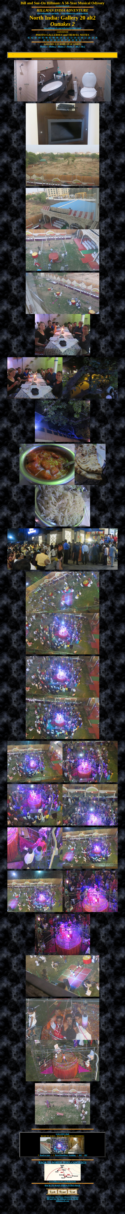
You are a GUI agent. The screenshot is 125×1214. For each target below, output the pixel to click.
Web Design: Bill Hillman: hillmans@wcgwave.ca (62, 1197)
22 (48, 40)
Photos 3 (61, 46)
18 (89, 37)
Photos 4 (70, 46)
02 (32, 37)
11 (64, 37)
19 (93, 37)
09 (57, 37)
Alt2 (85, 1155)
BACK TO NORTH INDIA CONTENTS (62, 1162)
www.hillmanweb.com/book (62, 5)
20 (96, 37)
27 (66, 40)
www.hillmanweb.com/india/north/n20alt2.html (62, 28)
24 (55, 40)
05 (43, 37)
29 (73, 40)
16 (82, 37)
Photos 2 (52, 46)
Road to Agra (45, 1155)
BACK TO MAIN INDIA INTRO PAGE (62, 1185)
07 (50, 37)
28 (69, 40)
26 (62, 40)
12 (68, 37)
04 (39, 37)
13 (71, 37)
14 (75, 37)
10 (61, 37)
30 (76, 40)
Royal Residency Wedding (65, 1155)
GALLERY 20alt (62, 1134)
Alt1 (80, 1155)
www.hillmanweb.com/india (48, 13)
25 (58, 40)
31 (80, 40)
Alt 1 (77, 46)
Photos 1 (43, 46)
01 (29, 37)
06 (46, 37)
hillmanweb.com (62, 1201)
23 (51, 40)
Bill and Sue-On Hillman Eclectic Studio (62, 1199)
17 (86, 37)
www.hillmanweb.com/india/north (74, 13)
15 (78, 37)
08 (54, 37)
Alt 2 (83, 46)
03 (36, 37)
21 (44, 40)
